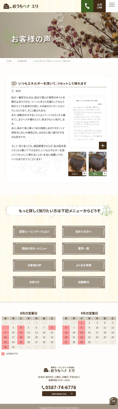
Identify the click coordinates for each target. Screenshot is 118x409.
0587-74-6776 (59, 384)
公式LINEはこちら (59, 391)
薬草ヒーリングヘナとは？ (32, 229)
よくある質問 (85, 262)
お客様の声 (22, 61)
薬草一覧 (85, 246)
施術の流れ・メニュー (32, 246)
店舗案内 (85, 279)
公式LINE (99, 6)
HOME (9, 61)
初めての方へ (85, 229)
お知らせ (32, 279)
